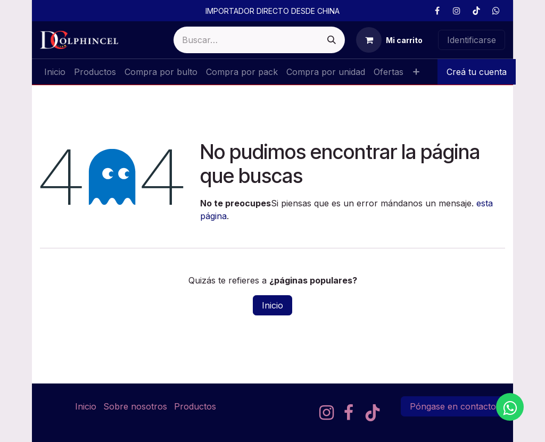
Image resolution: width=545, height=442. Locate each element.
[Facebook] (436, 10)
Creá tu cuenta (477, 71)
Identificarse (471, 40)
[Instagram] (456, 10)
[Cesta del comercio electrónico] (389, 39)
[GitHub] (496, 10)
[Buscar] (331, 40)
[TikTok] (476, 10)
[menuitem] (55, 71)
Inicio (272, 305)
